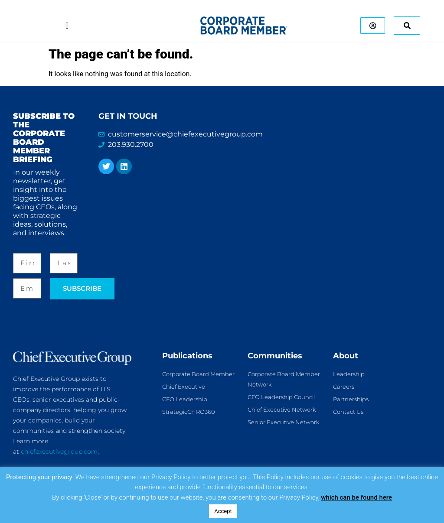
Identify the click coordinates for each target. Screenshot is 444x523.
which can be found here (356, 497)
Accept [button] (223, 511)
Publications (187, 356)
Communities (275, 356)
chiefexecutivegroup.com (59, 451)
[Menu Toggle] (66, 25)
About (345, 356)
